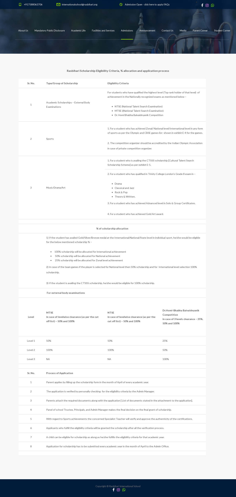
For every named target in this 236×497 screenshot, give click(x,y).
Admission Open (133, 4)
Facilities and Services (103, 30)
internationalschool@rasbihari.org (79, 4)
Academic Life (78, 30)
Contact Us (167, 30)
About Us (23, 30)
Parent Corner (200, 30)
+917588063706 (33, 4)
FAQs (167, 4)
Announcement (147, 30)
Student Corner (222, 30)
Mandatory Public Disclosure (50, 30)
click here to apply (153, 4)
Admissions (127, 30)
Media (183, 30)
